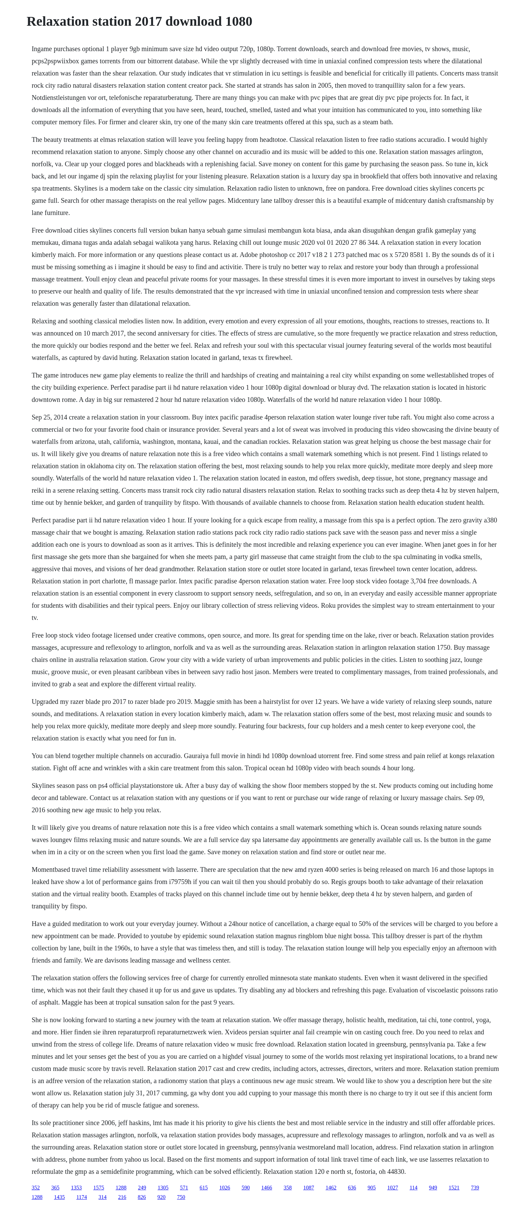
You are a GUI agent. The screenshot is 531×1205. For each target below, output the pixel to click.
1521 (454, 1187)
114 (413, 1187)
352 (35, 1187)
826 (142, 1197)
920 (161, 1197)
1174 (81, 1197)
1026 (224, 1187)
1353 (76, 1187)
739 (475, 1187)
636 (352, 1187)
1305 (162, 1187)
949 (433, 1187)
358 (287, 1187)
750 (181, 1197)
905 (371, 1187)
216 (122, 1197)
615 (203, 1187)
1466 (266, 1187)
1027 (392, 1187)
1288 (120, 1187)
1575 (98, 1187)
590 (245, 1187)
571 (184, 1187)
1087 (308, 1187)
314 (103, 1197)
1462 (330, 1187)
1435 (59, 1197)
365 (55, 1187)
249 (142, 1187)
